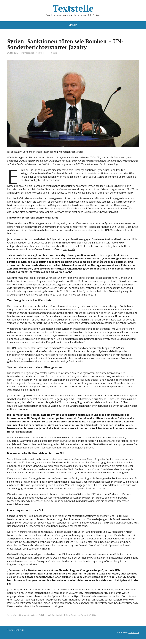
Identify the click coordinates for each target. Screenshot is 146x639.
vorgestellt (69, 249)
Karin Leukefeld (58, 615)
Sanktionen (75, 615)
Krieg (68, 615)
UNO (89, 615)
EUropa (22, 615)
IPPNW (130, 189)
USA (94, 615)
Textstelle (73, 8)
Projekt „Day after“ (89, 545)
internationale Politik (29, 53)
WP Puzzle (134, 632)
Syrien (41, 53)
